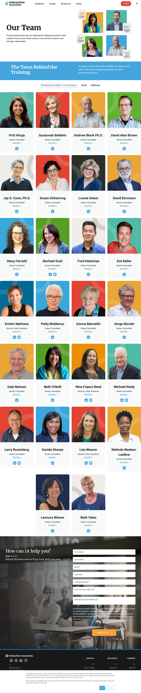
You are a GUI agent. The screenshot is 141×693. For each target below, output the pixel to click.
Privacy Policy (79, 677)
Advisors (96, 85)
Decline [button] (110, 688)
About (78, 4)
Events (52, 4)
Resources (66, 4)
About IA (132, 668)
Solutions (39, 4)
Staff (84, 85)
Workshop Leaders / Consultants (59, 86)
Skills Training (89, 668)
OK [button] (102, 688)
